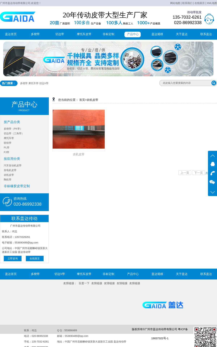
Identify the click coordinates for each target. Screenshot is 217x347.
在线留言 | (200, 3)
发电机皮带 (10, 170)
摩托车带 (33, 83)
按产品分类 (12, 122)
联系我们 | (188, 3)
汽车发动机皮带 (13, 165)
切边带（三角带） (14, 133)
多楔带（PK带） (13, 128)
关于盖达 (182, 34)
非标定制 (108, 34)
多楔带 (35, 34)
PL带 (6, 147)
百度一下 (84, 283)
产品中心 (133, 34)
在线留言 (35, 258)
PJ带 (6, 152)
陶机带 (7, 179)
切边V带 (43, 83)
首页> (83, 99)
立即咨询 (13, 258)
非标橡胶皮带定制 (17, 186)
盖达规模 (157, 34)
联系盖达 (206, 34)
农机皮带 (9, 174)
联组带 (7, 142)
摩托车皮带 (84, 34)
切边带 (59, 34)
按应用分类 (12, 159)
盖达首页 (11, 34)
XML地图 (212, 3)
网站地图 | (176, 3)
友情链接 (96, 283)
